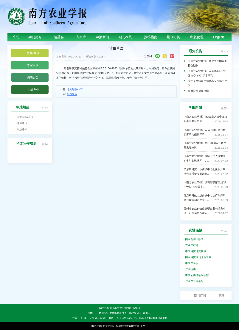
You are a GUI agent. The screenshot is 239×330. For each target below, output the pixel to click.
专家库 (81, 37)
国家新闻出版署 (194, 239)
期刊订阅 (173, 37)
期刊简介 (36, 37)
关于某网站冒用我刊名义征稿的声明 (207, 83)
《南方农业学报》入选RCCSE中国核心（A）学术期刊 (207, 73)
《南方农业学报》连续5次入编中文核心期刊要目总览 (205, 119)
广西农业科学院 (194, 281)
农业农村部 (191, 245)
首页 (15, 37)
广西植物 (190, 269)
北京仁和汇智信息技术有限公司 (121, 326)
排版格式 (20, 129)
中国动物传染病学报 (197, 275)
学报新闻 (102, 37)
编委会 (60, 37)
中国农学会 (191, 263)
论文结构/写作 (23, 116)
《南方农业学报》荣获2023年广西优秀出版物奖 (205, 145)
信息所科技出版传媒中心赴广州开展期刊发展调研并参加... (205, 197)
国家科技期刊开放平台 (198, 257)
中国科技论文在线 (195, 251)
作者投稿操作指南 (198, 90)
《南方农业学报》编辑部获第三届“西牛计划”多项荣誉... (205, 184)
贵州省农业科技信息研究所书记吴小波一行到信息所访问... (205, 211)
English (218, 37)
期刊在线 (126, 37)
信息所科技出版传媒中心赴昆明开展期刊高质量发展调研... (205, 171)
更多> (45, 107)
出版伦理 (197, 37)
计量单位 (20, 123)
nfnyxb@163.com (157, 317)
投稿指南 (150, 37)
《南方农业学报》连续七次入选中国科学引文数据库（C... (205, 158)
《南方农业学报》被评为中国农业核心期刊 (207, 63)
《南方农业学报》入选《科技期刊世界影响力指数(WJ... (205, 132)
